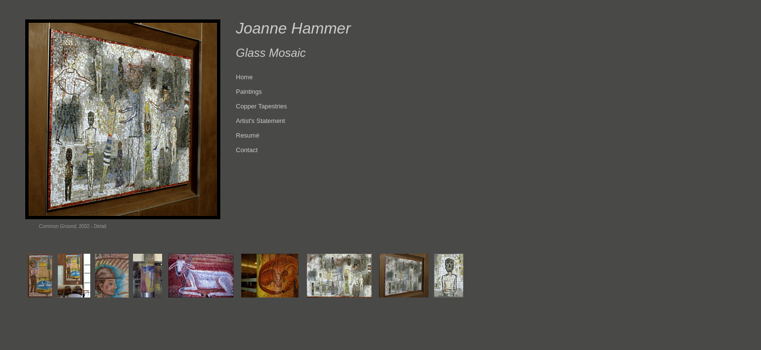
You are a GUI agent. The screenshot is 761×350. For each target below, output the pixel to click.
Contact (247, 150)
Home (244, 77)
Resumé (247, 135)
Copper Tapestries (261, 106)
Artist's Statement (260, 120)
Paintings (249, 91)
